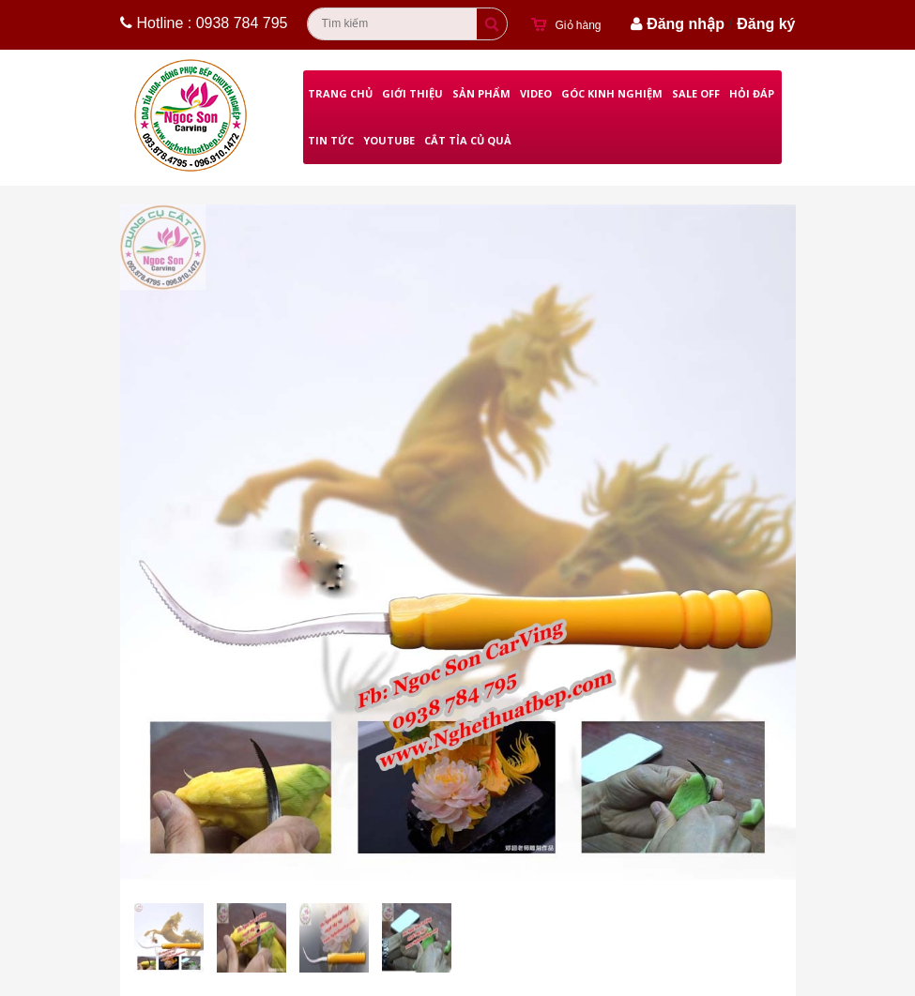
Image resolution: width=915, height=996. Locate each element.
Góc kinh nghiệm (612, 93)
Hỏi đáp (751, 93)
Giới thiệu (412, 93)
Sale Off (696, 93)
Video (536, 93)
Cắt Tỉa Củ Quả (467, 140)
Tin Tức (331, 140)
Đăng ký (766, 24)
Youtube (389, 140)
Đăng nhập (685, 24)
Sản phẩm (481, 93)
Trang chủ (340, 93)
